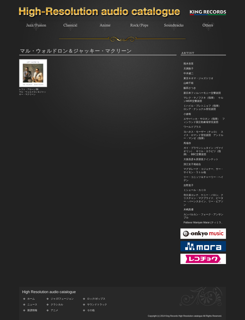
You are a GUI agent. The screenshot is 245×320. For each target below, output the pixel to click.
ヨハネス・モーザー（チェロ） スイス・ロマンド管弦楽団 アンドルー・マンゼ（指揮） (203, 135)
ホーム (31, 298)
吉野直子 (188, 185)
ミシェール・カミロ (195, 190)
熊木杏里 (188, 63)
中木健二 (188, 73)
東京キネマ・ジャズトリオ (198, 78)
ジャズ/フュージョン (62, 298)
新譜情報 (32, 310)
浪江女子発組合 (192, 164)
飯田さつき (190, 88)
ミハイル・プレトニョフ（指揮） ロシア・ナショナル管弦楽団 (203, 107)
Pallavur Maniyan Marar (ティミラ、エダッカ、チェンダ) (204, 224)
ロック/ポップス (96, 298)
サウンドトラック (97, 304)
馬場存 (187, 143)
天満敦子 (188, 68)
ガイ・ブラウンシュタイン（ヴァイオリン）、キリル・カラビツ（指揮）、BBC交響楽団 (203, 151)
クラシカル (57, 304)
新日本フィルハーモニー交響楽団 (202, 93)
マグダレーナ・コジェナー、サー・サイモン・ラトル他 (203, 171)
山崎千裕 (188, 83)
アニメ (54, 310)
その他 (91, 310)
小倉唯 (187, 114)
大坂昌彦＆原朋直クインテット (201, 159)
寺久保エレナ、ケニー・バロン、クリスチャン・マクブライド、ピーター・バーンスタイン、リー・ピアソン (203, 200)
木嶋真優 (188, 209)
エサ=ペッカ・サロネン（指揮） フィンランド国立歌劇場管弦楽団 (204, 120)
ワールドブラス (192, 126)
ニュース (32, 304)
